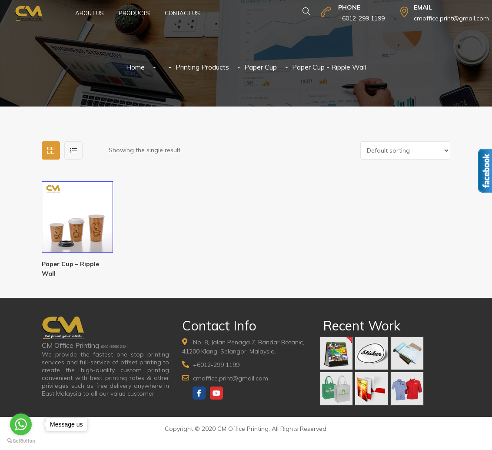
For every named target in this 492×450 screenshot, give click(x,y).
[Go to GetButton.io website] (21, 441)
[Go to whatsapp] (21, 424)
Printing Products (202, 67)
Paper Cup (260, 67)
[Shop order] (405, 150)
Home (135, 67)
